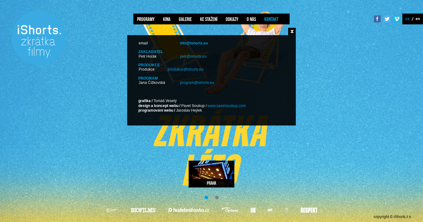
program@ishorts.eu (197, 82)
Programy (146, 19)
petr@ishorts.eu (193, 56)
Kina (166, 19)
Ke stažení (208, 19)
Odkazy (232, 19)
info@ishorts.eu (194, 43)
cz (407, 18)
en (418, 18)
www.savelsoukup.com (226, 106)
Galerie (185, 19)
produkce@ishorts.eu (185, 69)
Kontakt (271, 19)
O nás (251, 19)
